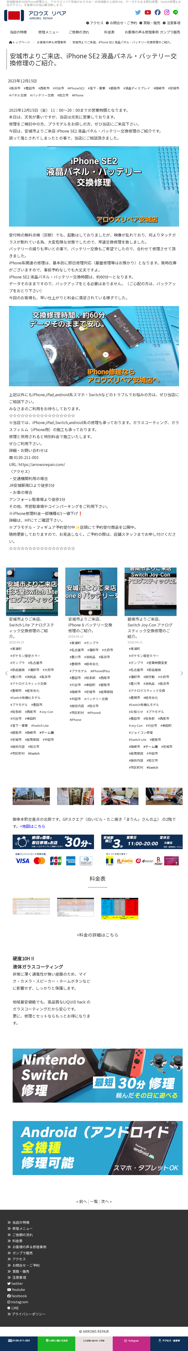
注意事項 (173, 22)
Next (181, 673)
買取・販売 (151, 22)
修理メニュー (22, 1228)
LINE (15, 1307)
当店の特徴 (20, 1222)
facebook (17, 1295)
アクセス (96, 22)
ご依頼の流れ (22, 1234)
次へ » (106, 1201)
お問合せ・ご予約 (123, 22)
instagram (17, 1301)
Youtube (16, 1289)
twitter (15, 1283)
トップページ (19, 42)
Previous (6, 673)
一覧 (94, 1201)
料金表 (17, 1240)
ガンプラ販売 (22, 1252)
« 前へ (81, 1201)
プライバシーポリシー (29, 1313)
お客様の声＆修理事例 (29, 1246)
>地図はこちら (32, 826)
